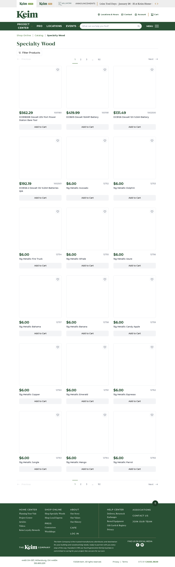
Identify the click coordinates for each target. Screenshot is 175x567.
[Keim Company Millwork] (65, 3)
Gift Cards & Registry (116, 525)
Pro (40, 26)
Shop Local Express (53, 518)
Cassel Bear (151, 562)
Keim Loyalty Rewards (29, 530)
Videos (22, 526)
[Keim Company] (27, 15)
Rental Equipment (115, 521)
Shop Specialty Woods (55, 514)
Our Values (75, 518)
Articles (22, 522)
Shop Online (24, 35)
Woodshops (50, 532)
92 (99, 59)
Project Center (25, 518)
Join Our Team (142, 521)
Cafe (73, 527)
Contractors (50, 527)
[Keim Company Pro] (45, 3)
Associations (142, 509)
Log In (74, 533)
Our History (75, 522)
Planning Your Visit (27, 514)
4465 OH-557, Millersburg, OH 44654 (39, 560)
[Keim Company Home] (26, 3)
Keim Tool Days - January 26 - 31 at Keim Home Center (129, 4)
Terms (125, 562)
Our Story (75, 514)
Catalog (39, 35)
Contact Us (140, 515)
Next (153, 59)
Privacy (110, 529)
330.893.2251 (39, 563)
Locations (54, 26)
